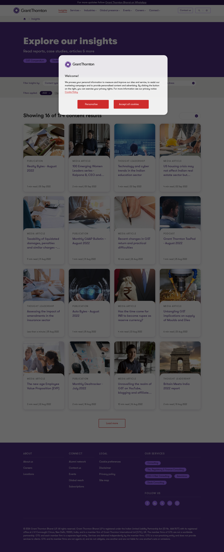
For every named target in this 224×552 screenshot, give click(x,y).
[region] (113, 85)
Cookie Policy (71, 92)
